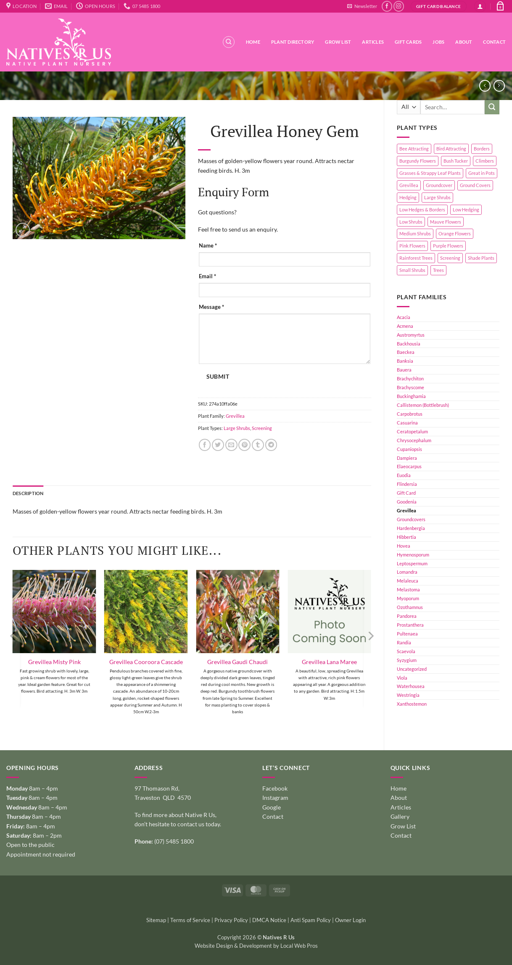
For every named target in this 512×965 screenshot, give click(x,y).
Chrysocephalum (414, 440)
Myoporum (408, 598)
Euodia (404, 475)
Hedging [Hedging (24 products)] (408, 197)
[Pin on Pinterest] (244, 445)
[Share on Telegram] (271, 445)
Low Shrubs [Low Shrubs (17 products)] (410, 221)
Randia (404, 642)
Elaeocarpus (409, 466)
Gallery (400, 816)
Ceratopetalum (412, 431)
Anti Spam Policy (310, 920)
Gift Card (406, 493)
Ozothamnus (410, 607)
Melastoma (408, 589)
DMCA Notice (269, 920)
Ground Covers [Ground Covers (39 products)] (475, 185)
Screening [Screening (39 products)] (450, 258)
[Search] (229, 42)
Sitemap (156, 920)
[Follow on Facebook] (387, 6)
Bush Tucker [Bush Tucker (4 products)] (455, 160)
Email (207, 276)
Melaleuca (407, 580)
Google (271, 807)
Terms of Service (190, 920)
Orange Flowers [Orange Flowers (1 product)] (454, 233)
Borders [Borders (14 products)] (482, 148)
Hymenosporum (413, 554)
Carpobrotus (409, 414)
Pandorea (407, 616)
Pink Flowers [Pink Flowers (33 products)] (412, 245)
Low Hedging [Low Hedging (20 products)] (466, 209)
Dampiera (407, 458)
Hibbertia (406, 537)
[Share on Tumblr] (258, 445)
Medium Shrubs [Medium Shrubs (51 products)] (415, 233)
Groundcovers (411, 519)
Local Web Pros (299, 946)
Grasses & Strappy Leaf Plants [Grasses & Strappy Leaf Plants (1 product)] (430, 173)
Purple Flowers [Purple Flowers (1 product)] (448, 245)
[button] (362, 6)
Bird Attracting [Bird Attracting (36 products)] (451, 148)
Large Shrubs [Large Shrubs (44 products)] (437, 197)
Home (253, 42)
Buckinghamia (411, 396)
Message (211, 307)
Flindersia (407, 484)
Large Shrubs (237, 428)
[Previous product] (499, 86)
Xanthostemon (412, 704)
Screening (262, 428)
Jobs (438, 42)
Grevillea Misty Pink (54, 661)
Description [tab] (28, 493)
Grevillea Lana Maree (329, 661)
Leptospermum (412, 563)
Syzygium (407, 660)
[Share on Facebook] (205, 445)
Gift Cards (408, 42)
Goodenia (407, 501)
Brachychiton (410, 378)
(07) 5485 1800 (174, 841)
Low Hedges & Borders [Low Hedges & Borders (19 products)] (422, 209)
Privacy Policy (231, 920)
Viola (402, 677)
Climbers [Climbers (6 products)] (484, 160)
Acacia (403, 317)
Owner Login (350, 920)
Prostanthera (410, 625)
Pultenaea (407, 633)
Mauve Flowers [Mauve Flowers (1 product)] (445, 221)
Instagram (275, 797)
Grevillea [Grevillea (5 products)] (408, 185)
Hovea (403, 545)
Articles (373, 42)
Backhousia (408, 343)
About (463, 42)
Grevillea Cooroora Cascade (146, 661)
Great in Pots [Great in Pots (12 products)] (481, 173)
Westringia (408, 695)
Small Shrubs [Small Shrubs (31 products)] (412, 270)
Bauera (404, 369)
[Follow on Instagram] (398, 6)
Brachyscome (410, 387)
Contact (494, 42)
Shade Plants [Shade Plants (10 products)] (481, 258)
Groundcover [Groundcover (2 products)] (439, 185)
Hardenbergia (411, 528)
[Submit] (492, 107)
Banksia (405, 361)
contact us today (198, 824)
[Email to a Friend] (231, 445)
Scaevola (406, 651)
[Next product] (485, 86)
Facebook (275, 788)
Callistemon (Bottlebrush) (423, 405)
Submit (217, 376)
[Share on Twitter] (218, 445)
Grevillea (406, 510)
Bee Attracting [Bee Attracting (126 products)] (414, 148)
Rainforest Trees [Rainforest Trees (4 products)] (416, 258)
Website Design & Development (233, 946)
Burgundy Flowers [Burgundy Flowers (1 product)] (417, 160)
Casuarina (407, 422)
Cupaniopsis (409, 449)
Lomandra (407, 572)
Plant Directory (292, 42)
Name (208, 246)
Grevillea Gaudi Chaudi (237, 661)
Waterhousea (411, 686)
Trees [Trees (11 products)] (438, 270)
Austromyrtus (411, 334)
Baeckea (405, 352)
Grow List (338, 42)
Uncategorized (412, 669)
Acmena (405, 326)
